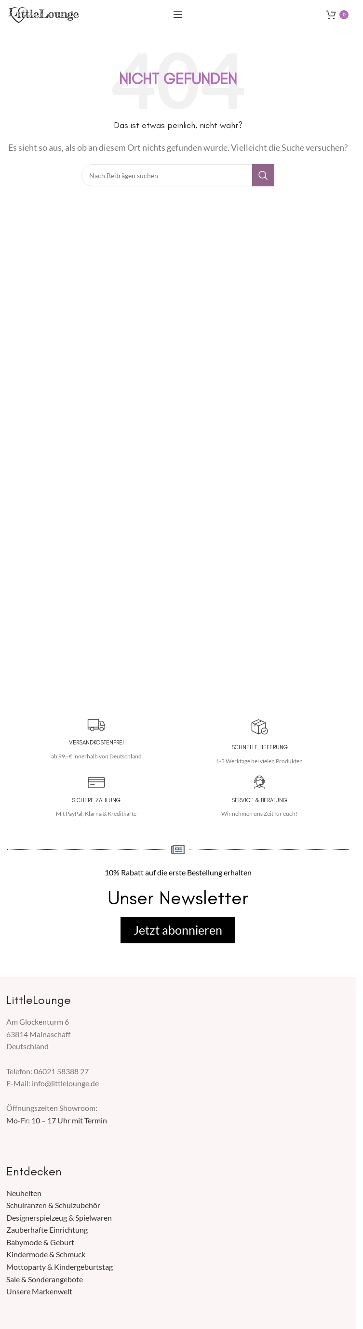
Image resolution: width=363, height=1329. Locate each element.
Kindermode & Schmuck (45, 1254)
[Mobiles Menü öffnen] (178, 14)
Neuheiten (23, 1193)
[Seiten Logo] (43, 13)
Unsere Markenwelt (39, 1291)
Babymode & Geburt (40, 1242)
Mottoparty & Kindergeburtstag (59, 1266)
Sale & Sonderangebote (44, 1279)
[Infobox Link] (96, 739)
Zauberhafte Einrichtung (47, 1229)
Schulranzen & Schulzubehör (53, 1205)
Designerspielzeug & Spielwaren (59, 1217)
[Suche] (177, 175)
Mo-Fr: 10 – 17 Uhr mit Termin (56, 1120)
